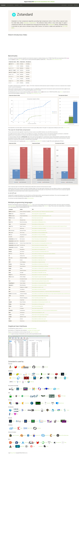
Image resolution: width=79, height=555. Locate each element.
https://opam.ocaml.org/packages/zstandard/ (40, 314)
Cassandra (38, 374)
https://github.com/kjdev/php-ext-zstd (39, 259)
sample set (28, 141)
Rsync (67, 421)
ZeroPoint (39, 428)
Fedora (19, 442)
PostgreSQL (51, 377)
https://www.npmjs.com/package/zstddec (39, 245)
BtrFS (15, 388)
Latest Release (64, 5)
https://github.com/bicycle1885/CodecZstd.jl (40, 295)
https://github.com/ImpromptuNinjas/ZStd (39, 232)
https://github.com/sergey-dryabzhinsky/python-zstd (41, 215)
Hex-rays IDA (58, 442)
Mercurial (46, 366)
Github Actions (38, 366)
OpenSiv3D (47, 435)
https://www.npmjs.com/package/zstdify (39, 238)
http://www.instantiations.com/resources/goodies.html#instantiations (44, 310)
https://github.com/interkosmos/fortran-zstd (40, 264)
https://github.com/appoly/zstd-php (38, 262)
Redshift (30, 366)
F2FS (42, 388)
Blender (24, 435)
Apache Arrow (37, 410)
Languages (16, 5)
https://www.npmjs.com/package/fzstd (39, 241)
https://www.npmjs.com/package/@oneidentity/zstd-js (42, 243)
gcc (46, 59)
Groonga (21, 377)
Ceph (34, 446)
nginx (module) (26, 395)
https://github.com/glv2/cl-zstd (37, 287)
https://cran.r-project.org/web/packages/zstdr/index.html (42, 278)
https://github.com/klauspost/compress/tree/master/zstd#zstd (43, 253)
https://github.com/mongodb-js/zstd (38, 249)
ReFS (36, 388)
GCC (51, 442)
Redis (59, 374)
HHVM (19, 395)
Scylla (67, 377)
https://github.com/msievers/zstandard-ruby (40, 274)
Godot (31, 435)
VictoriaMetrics (60, 377)
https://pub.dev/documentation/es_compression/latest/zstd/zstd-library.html (46, 291)
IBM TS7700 (30, 428)
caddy (13, 395)
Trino (25, 381)
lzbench (19, 59)
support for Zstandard (34, 332)
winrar (19, 403)
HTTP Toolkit (63, 395)
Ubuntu (13, 442)
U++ (28, 446)
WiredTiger (52, 374)
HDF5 (61, 410)
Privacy (11, 452)
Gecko (55, 410)
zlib (9, 66)
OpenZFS (21, 388)
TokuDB (37, 377)
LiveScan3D (41, 446)
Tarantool (31, 377)
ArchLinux (26, 442)
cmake (13, 446)
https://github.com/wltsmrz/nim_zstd (39, 318)
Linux (12, 366)
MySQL (29, 374)
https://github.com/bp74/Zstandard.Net (39, 230)
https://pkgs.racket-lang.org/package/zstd (39, 320)
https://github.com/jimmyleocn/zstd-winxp (39, 236)
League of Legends (15, 435)
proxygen (28, 421)
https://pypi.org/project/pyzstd (37, 217)
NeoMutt (58, 421)
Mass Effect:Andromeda (64, 435)
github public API (38, 141)
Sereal (68, 410)
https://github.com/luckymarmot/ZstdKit (39, 285)
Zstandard (3, 5)
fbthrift (13, 421)
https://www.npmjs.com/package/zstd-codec (40, 247)
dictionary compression (30, 22)
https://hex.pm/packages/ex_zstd (38, 312)
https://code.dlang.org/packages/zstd (39, 297)
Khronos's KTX (38, 435)
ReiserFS (51, 388)
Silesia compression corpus (57, 59)
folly (65, 442)
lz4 (9, 78)
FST (12, 410)
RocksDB (13, 374)
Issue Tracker (70, 5)
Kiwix (47, 446)
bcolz (25, 410)
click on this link (66, 127)
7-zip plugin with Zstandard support (33, 330)
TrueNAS (57, 388)
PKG (40, 442)
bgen (50, 410)
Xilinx (21, 428)
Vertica (14, 381)
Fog (34, 403)
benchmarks (51, 24)
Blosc (20, 410)
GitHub (75, 5)
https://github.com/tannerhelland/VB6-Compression (41, 283)
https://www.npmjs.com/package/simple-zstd (40, 251)
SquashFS (29, 388)
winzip (13, 403)
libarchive (48, 403)
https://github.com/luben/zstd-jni (38, 224)
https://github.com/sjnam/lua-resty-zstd (39, 299)
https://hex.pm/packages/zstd (37, 306)
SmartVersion (61, 403)
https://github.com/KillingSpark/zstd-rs (39, 222)
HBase (45, 377)
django (56, 395)
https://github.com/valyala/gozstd (38, 257)
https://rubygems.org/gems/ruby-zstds (39, 276)
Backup (42, 403)
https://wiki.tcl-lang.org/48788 (37, 308)
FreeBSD (18, 366)
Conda (46, 442)
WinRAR (9, 333)
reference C (30, 204)
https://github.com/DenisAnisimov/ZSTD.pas (40, 266)
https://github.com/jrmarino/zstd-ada (38, 289)
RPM (34, 442)
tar (54, 403)
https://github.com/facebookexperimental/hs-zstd (41, 302)
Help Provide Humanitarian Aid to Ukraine (44, 1)
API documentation (10, 5)
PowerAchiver (27, 403)
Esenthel (54, 435)
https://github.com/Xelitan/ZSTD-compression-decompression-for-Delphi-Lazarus (47, 268)
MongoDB (45, 374)
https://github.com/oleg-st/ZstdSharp (39, 234)
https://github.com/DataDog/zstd (38, 255)
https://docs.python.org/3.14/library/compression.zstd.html (42, 211)
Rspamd (44, 421)
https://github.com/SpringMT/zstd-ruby (39, 272)
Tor (52, 421)
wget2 (47, 395)
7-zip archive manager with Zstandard (29, 328)
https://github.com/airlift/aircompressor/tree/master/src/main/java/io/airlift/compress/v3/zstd (49, 226)
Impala (19, 381)
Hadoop (20, 374)
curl (39, 395)
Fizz (22, 421)
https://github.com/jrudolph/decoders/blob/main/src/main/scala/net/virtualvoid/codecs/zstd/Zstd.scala (51, 293)
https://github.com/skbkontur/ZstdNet (39, 228)
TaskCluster (22, 446)
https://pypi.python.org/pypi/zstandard (39, 213)
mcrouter (36, 421)
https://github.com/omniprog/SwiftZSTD (39, 270)
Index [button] (21, 5)
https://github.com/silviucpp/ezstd (38, 304)
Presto (65, 374)
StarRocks (32, 381)
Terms (14, 452)
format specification (12, 205)
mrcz (45, 410)
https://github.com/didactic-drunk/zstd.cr (39, 316)
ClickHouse (14, 377)
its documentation (30, 198)
